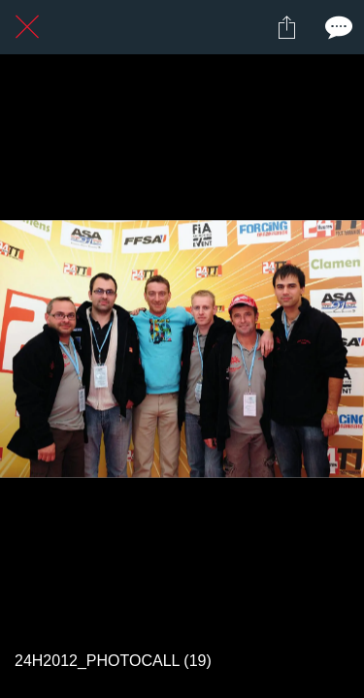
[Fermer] (27, 27)
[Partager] (286, 27)
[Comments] (337, 27)
